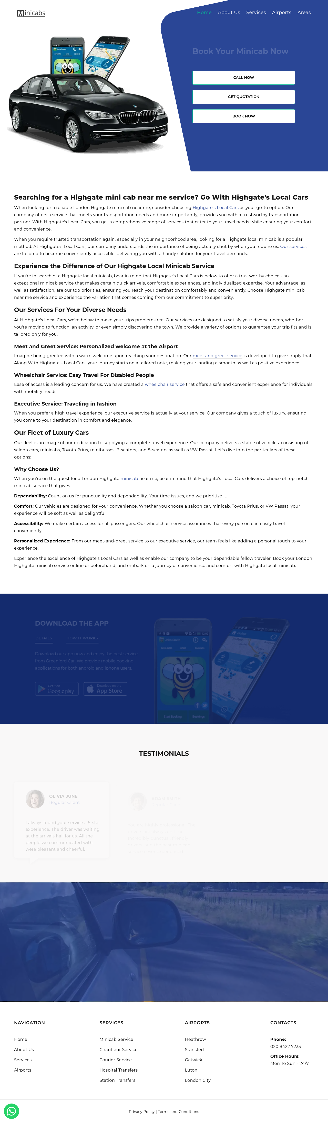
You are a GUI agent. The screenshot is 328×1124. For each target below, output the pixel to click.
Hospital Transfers (118, 1070)
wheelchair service (164, 384)
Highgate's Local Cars (216, 207)
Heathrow (195, 1039)
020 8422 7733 (285, 1046)
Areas (304, 12)
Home (204, 12)
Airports (281, 12)
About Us (229, 12)
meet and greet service (217, 355)
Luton (191, 1070)
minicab (129, 478)
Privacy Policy (142, 1111)
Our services (293, 246)
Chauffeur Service (118, 1049)
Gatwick (193, 1059)
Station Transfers (117, 1080)
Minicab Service (116, 1039)
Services (256, 12)
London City (198, 1080)
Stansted (194, 1049)
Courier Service (115, 1059)
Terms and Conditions (178, 1111)
